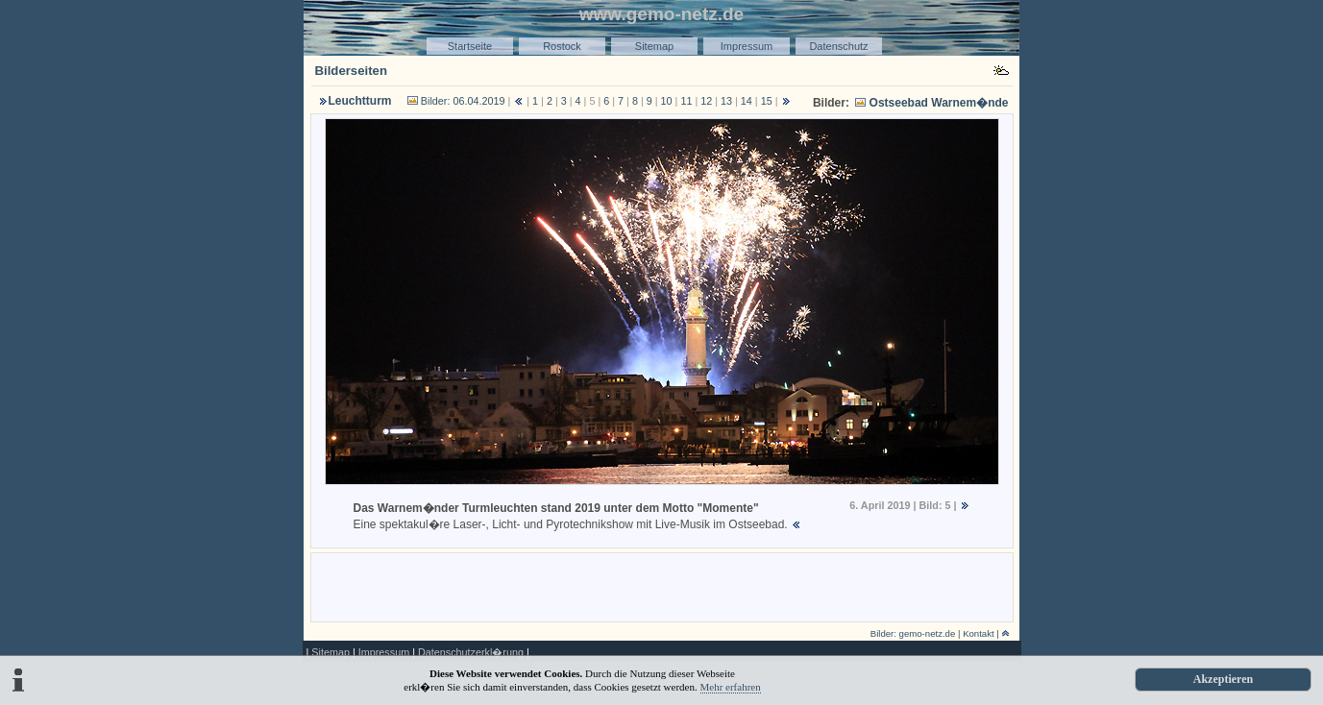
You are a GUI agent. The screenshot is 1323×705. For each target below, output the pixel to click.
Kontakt (978, 633)
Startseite (470, 46)
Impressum (746, 46)
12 (706, 101)
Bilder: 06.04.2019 (463, 101)
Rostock (562, 46)
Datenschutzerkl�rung (471, 652)
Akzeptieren (1223, 679)
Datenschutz (838, 46)
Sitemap (654, 46)
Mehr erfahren (730, 687)
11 (686, 101)
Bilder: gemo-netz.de (913, 633)
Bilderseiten (351, 70)
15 (766, 101)
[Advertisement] (662, 586)
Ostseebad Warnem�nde (939, 102)
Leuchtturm (360, 101)
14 (746, 101)
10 (667, 101)
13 (726, 101)
